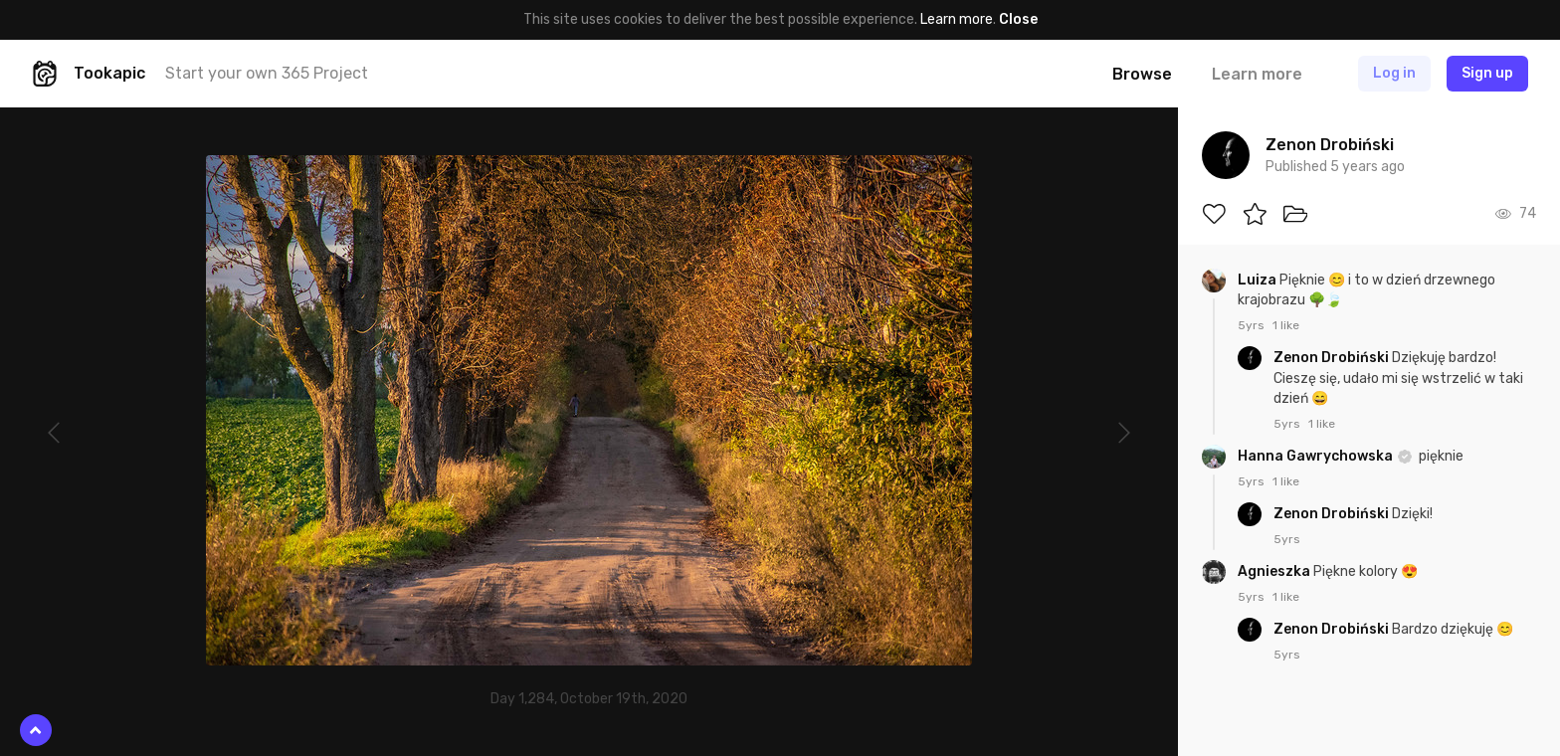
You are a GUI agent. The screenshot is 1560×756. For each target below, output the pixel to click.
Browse (1142, 74)
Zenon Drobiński (1332, 357)
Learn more (956, 19)
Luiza (1258, 280)
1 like (1285, 325)
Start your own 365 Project (266, 73)
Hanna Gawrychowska (1317, 456)
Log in (1394, 73)
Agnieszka (1275, 571)
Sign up (1487, 73)
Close (1018, 19)
